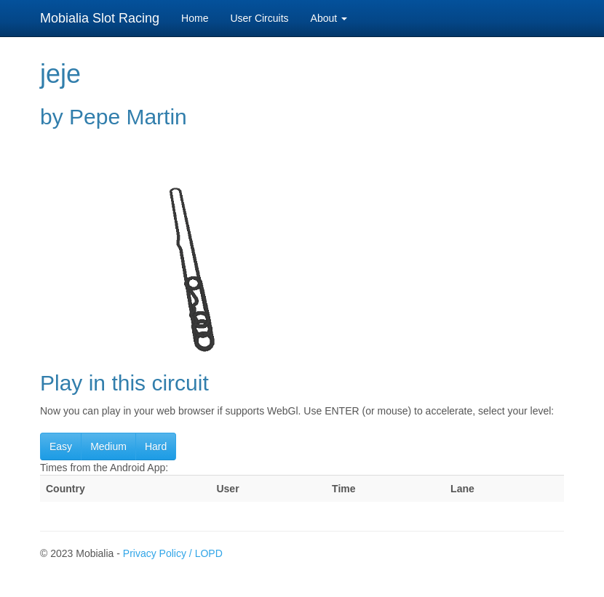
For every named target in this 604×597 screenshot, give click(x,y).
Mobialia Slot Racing (99, 18)
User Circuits (259, 18)
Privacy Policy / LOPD (173, 553)
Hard (156, 446)
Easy (60, 446)
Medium (108, 446)
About (329, 18)
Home (194, 18)
